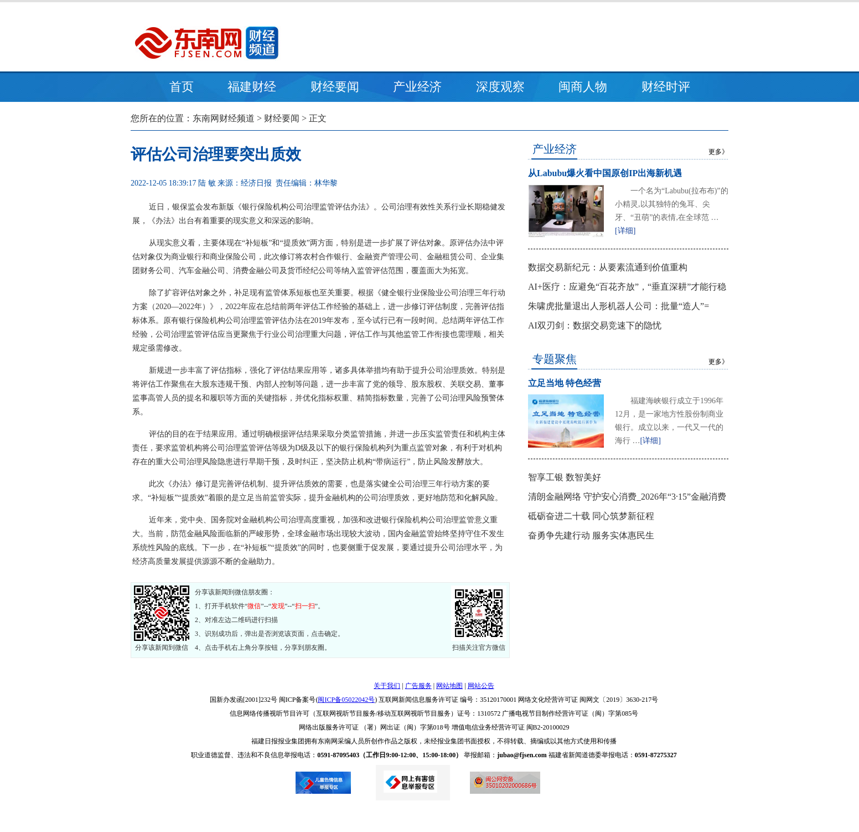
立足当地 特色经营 (564, 383)
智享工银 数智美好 (564, 477)
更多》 (718, 152)
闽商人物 (582, 87)
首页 (181, 87)
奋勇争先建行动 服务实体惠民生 (591, 535)
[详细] (625, 231)
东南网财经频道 (224, 118)
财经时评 (665, 87)
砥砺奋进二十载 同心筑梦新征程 (591, 516)
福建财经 (251, 87)
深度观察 (500, 87)
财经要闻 (335, 87)
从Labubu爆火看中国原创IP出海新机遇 (605, 173)
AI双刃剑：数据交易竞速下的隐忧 (594, 325)
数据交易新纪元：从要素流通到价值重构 (607, 267)
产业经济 (417, 87)
